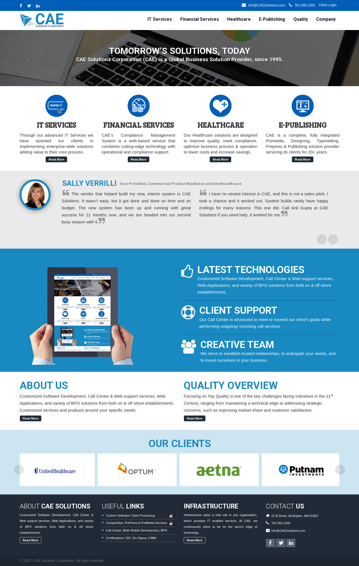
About (55, 506)
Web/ (126, 530)
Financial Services (199, 19)
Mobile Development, (145, 530)
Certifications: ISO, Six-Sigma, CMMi (131, 538)
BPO (164, 530)
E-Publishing (272, 19)
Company (326, 19)
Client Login (328, 5)
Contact (285, 506)
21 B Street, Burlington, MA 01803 (294, 515)
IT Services (160, 19)
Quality (300, 19)
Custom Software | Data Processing (130, 515)
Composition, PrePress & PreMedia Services (136, 522)
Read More (30, 418)
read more (56, 159)
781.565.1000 (304, 5)
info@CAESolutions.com (266, 5)
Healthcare (239, 19)
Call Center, (114, 530)
